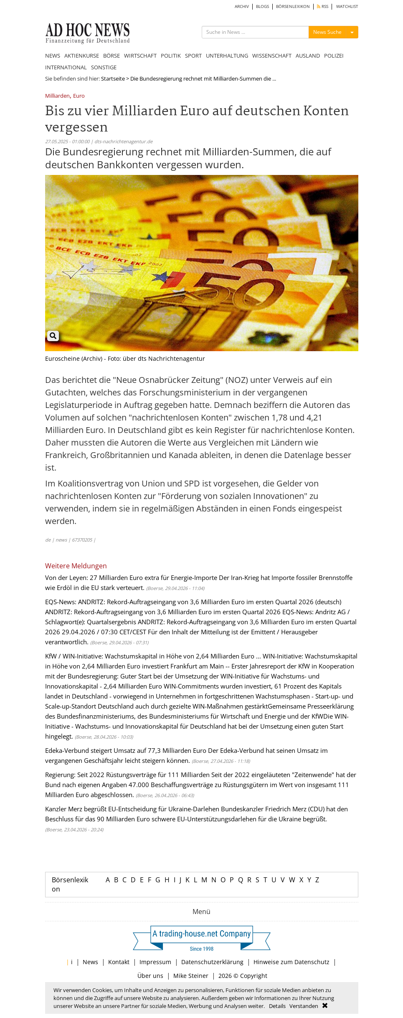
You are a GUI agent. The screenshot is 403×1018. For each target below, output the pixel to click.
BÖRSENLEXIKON (293, 6)
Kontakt (118, 962)
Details (277, 1006)
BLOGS (262, 6)
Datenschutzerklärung (212, 962)
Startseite (113, 78)
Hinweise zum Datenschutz (291, 962)
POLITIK (171, 55)
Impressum (155, 962)
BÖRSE (111, 55)
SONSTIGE (104, 67)
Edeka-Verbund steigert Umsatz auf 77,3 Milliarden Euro (125, 750)
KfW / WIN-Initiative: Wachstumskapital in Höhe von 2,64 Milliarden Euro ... (153, 656)
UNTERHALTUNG (227, 55)
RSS (322, 6)
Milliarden (57, 96)
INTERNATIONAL (66, 67)
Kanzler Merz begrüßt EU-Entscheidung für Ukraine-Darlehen (132, 809)
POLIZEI (334, 55)
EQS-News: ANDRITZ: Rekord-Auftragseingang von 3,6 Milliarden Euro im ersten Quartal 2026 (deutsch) (193, 602)
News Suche (327, 31)
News (90, 962)
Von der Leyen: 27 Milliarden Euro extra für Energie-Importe (131, 577)
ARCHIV (242, 6)
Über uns (150, 976)
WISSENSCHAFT (271, 55)
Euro (79, 96)
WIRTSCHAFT (140, 55)
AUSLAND (308, 55)
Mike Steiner (190, 976)
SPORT (193, 55)
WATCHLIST (347, 6)
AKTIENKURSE (81, 55)
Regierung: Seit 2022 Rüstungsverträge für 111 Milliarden (127, 774)
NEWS (52, 55)
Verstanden (303, 1006)
